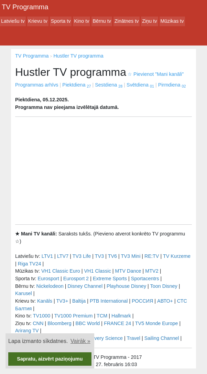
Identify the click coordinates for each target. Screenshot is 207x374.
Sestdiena (108, 85)
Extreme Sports (110, 278)
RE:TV (151, 256)
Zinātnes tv (127, 21)
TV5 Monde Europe (156, 323)
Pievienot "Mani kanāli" (156, 74)
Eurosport (48, 278)
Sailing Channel (161, 338)
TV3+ (62, 301)
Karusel (23, 293)
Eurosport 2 (76, 278)
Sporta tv (61, 21)
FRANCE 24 (117, 323)
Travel (133, 338)
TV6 (112, 256)
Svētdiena (140, 85)
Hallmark (121, 316)
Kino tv (81, 21)
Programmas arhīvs (36, 85)
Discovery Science (102, 338)
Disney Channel (85, 286)
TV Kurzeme (176, 256)
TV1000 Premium (73, 316)
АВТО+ (165, 301)
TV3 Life (82, 256)
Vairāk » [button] (80, 341)
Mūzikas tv (172, 21)
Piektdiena (76, 85)
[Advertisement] (103, 170)
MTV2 (151, 271)
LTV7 (62, 256)
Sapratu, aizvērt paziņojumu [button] (50, 359)
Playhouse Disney (126, 286)
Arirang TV (27, 330)
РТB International (109, 301)
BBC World (87, 323)
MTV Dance (128, 271)
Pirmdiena (172, 85)
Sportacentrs (145, 278)
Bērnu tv (101, 21)
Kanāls (44, 301)
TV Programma (25, 7)
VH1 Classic (97, 271)
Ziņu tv (149, 21)
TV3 (99, 256)
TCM (102, 316)
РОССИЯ (142, 301)
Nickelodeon (50, 286)
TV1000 (41, 316)
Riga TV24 (29, 263)
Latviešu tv (13, 21)
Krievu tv (37, 21)
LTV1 (47, 256)
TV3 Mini (131, 256)
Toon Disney (163, 286)
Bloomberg (59, 323)
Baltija (79, 301)
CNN (38, 323)
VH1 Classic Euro (60, 271)
